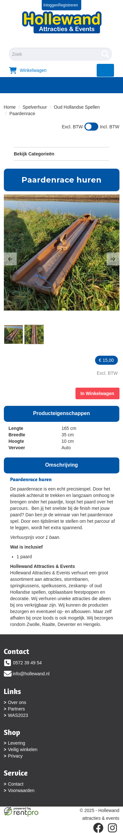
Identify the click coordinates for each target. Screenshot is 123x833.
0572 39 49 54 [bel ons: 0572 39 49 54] (27, 662)
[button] (10, 259)
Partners (16, 708)
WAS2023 (18, 715)
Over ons (17, 702)
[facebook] (98, 828)
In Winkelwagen (97, 393)
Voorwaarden (21, 790)
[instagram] (112, 828)
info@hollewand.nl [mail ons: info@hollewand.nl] (31, 673)
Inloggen (50, 5)
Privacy (15, 756)
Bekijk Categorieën (61, 153)
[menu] (105, 70)
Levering (16, 743)
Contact (15, 784)
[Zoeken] (105, 54)
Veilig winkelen (23, 749)
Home (10, 107)
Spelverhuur (35, 107)
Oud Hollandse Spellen (77, 107)
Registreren (68, 5)
